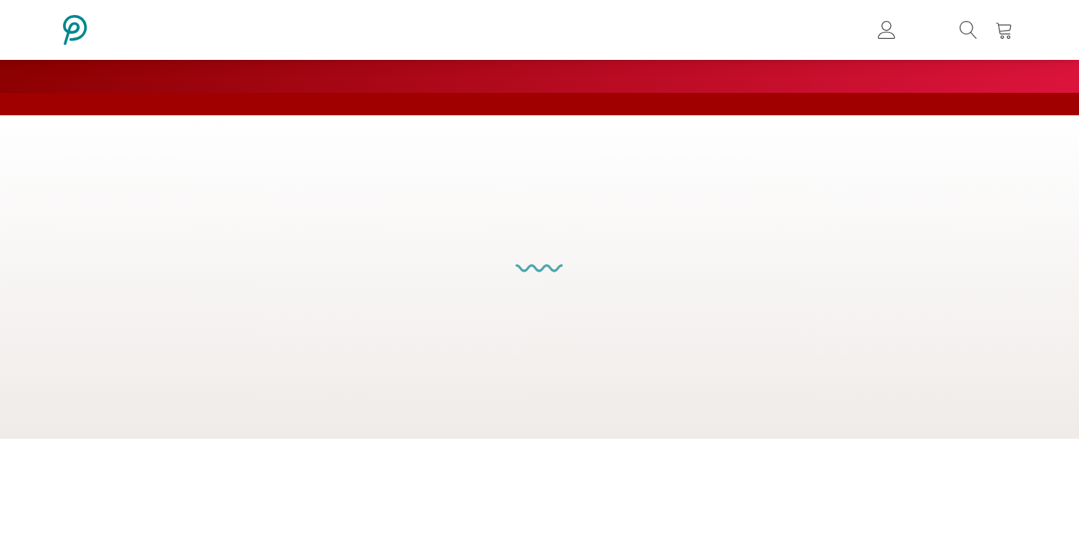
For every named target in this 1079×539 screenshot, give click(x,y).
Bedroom (536, 343)
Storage (595, 343)
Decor (645, 343)
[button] (968, 30)
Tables (482, 343)
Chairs (435, 343)
